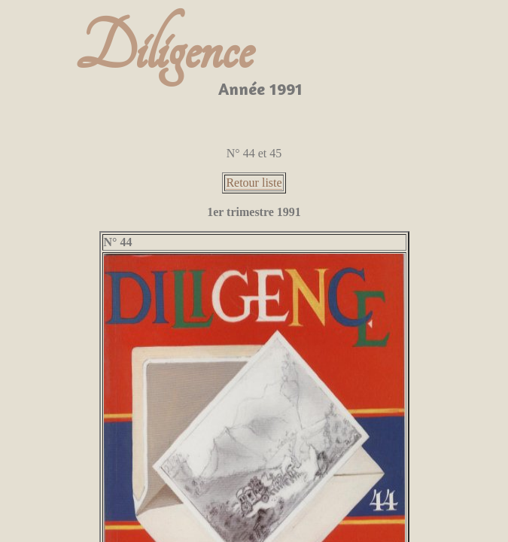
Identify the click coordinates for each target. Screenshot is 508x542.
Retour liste (253, 182)
